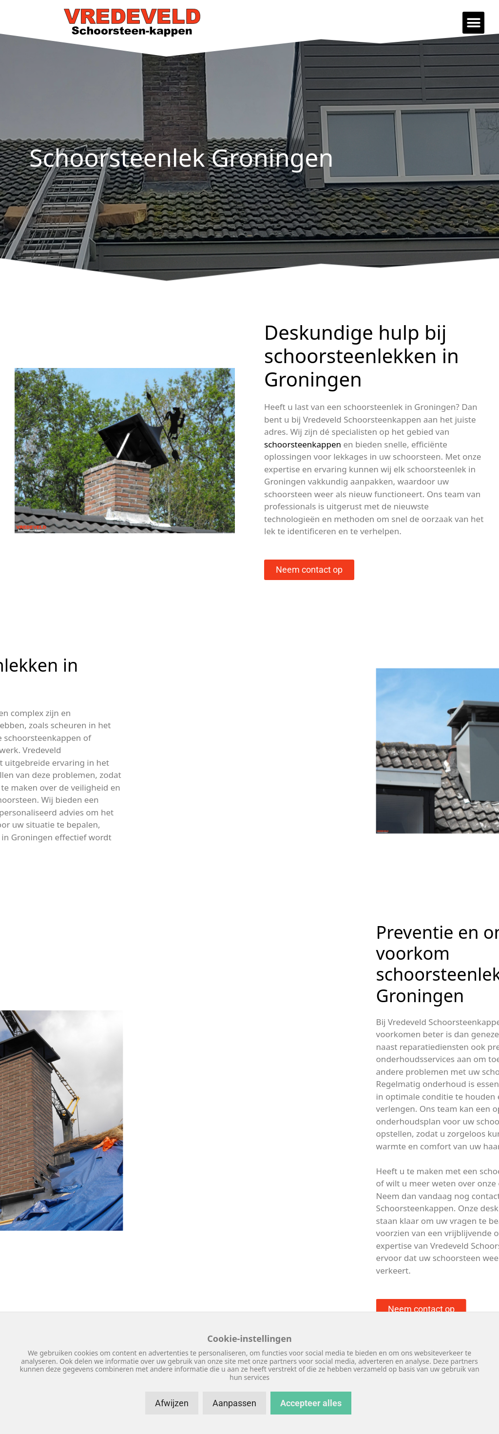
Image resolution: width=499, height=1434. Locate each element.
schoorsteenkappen (302, 444)
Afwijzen (172, 1403)
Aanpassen (234, 1403)
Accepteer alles (311, 1403)
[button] (473, 23)
